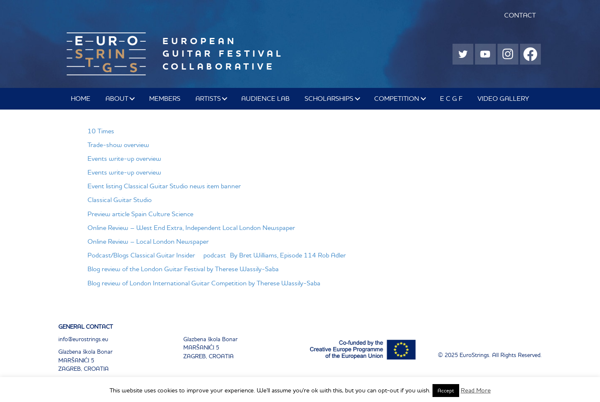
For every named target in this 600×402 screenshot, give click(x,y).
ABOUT (116, 98)
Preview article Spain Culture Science (140, 214)
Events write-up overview (124, 158)
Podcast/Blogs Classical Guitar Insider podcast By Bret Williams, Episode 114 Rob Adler (217, 255)
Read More (476, 390)
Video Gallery (503, 98)
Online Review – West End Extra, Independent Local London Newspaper (191, 227)
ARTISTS (208, 98)
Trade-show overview (118, 144)
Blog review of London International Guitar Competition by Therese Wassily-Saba (204, 283)
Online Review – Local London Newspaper (148, 241)
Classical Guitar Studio (120, 199)
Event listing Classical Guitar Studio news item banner (164, 186)
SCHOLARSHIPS (329, 98)
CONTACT (520, 15)
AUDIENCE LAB (265, 98)
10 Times (101, 131)
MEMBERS (164, 98)
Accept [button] (446, 390)
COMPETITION (396, 98)
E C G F (451, 98)
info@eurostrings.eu (83, 339)
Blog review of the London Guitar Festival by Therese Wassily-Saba (183, 269)
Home (80, 98)
